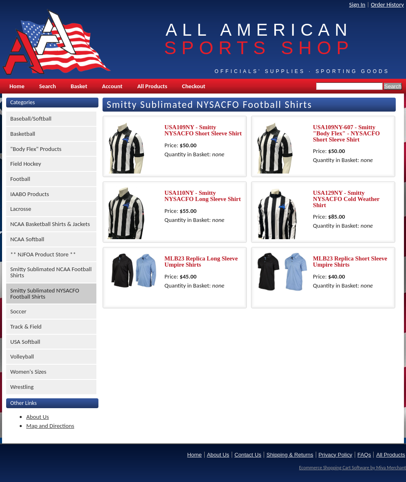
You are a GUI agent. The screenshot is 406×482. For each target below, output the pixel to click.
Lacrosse (20, 208)
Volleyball (22, 356)
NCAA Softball (27, 239)
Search (47, 86)
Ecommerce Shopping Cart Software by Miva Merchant (352, 468)
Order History (387, 4)
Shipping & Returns (290, 455)
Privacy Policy (335, 455)
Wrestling (22, 387)
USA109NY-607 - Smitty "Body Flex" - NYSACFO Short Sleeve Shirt (346, 133)
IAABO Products (29, 194)
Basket (79, 86)
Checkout (193, 86)
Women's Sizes (28, 371)
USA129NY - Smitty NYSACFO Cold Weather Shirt (346, 199)
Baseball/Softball (31, 118)
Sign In (357, 4)
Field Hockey (25, 163)
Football (20, 179)
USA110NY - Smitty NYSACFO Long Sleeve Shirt (202, 196)
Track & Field (25, 326)
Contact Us (248, 455)
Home (17, 86)
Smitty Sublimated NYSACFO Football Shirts (44, 293)
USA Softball (25, 341)
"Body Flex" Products (36, 149)
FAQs (364, 455)
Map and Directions (50, 425)
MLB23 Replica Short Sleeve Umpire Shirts (350, 261)
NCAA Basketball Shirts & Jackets (50, 224)
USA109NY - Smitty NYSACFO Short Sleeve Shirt (203, 130)
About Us (37, 416)
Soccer (18, 311)
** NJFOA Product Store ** (43, 254)
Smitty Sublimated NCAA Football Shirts (50, 272)
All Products (152, 86)
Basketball (22, 133)
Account (112, 86)
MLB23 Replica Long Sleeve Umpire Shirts (201, 261)
